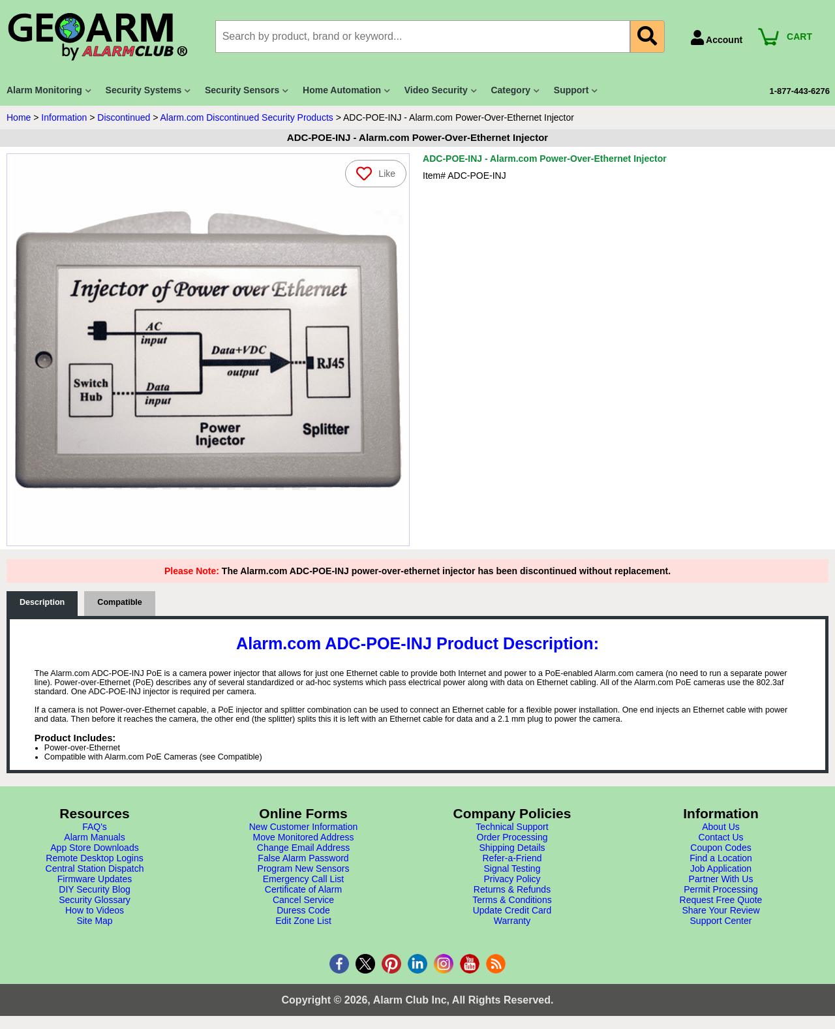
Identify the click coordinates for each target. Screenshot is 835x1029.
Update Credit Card (512, 910)
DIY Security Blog (94, 889)
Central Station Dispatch (95, 868)
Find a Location (721, 858)
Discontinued (123, 117)
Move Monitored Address (303, 837)
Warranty (512, 920)
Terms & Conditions (511, 900)
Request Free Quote (721, 900)
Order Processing (512, 837)
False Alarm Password (303, 858)
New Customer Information (303, 827)
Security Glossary (94, 900)
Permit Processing (721, 889)
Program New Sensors (304, 868)
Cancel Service (303, 900)
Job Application (721, 868)
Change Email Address (303, 847)
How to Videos (94, 910)
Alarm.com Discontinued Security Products (246, 117)
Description (42, 602)
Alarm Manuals (94, 837)
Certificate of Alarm (303, 889)
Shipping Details (512, 847)
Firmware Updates (94, 879)
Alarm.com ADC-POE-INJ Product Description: (417, 643)
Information (64, 117)
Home (19, 117)
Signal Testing (512, 868)
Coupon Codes (720, 847)
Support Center (721, 920)
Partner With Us (721, 879)
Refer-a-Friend (511, 858)
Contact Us (720, 837)
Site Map (94, 920)
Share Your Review (720, 910)
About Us (721, 827)
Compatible (119, 602)
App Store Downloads (94, 847)
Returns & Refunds (512, 889)
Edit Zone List (303, 920)
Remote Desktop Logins (94, 858)
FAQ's (94, 827)
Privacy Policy (511, 879)
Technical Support (512, 827)
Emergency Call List (303, 879)
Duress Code (303, 910)
